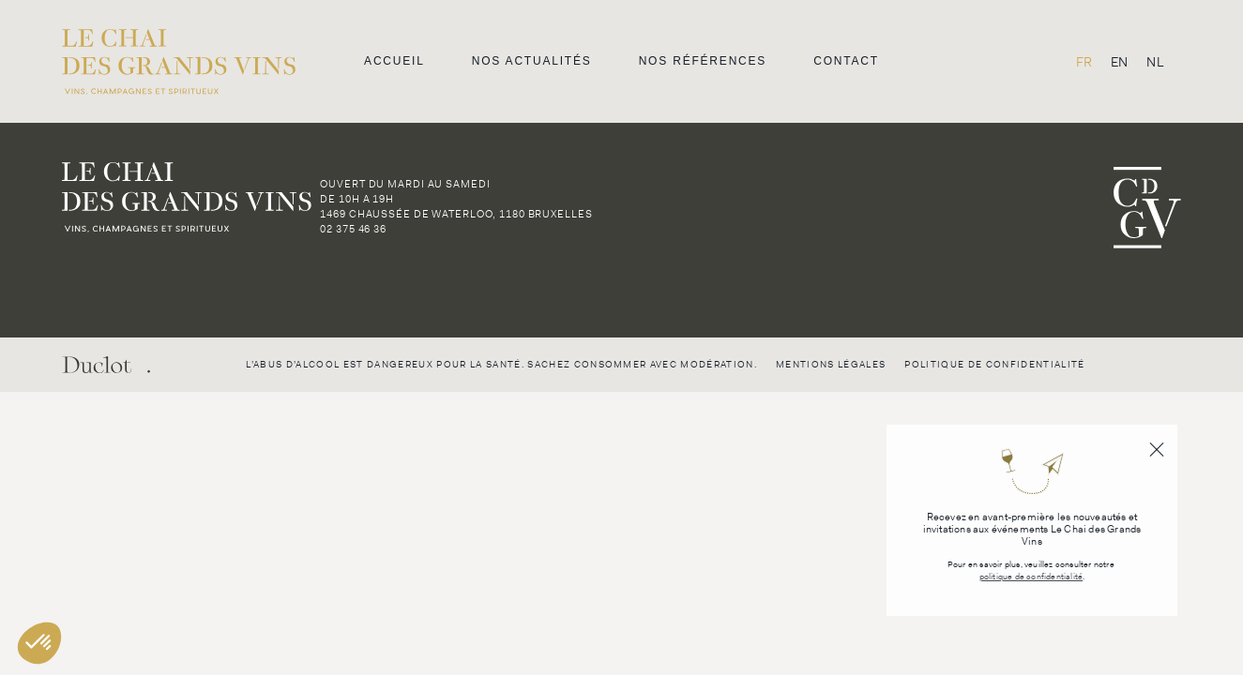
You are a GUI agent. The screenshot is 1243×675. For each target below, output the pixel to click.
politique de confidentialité (1031, 577)
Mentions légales (831, 364)
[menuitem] (1084, 61)
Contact (846, 61)
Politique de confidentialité (994, 364)
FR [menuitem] (1084, 61)
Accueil (394, 61)
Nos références (703, 61)
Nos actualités (532, 61)
